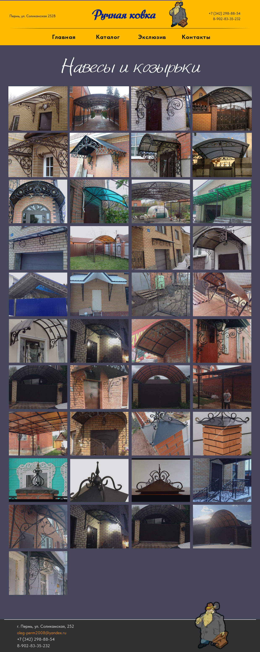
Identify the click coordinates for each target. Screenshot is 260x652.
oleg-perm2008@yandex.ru (30, 632)
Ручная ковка (123, 14)
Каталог (108, 36)
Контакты (196, 36)
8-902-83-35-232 (226, 19)
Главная (64, 36)
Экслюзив (152, 36)
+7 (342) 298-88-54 (224, 13)
